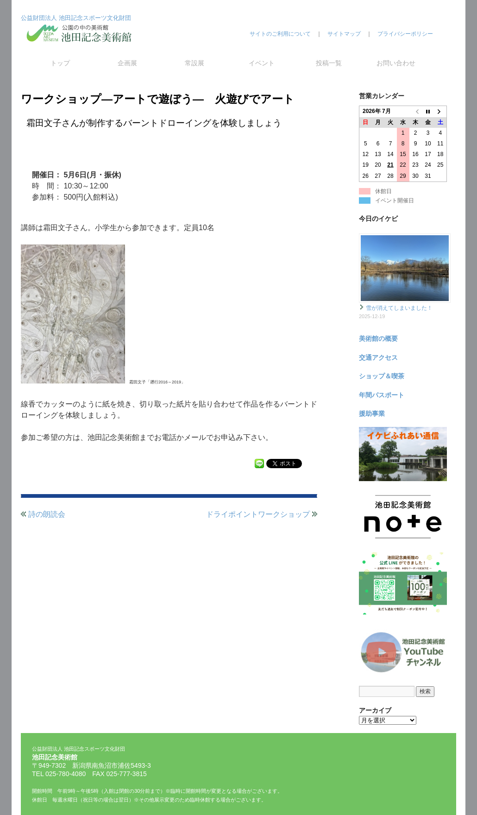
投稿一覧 (329, 63)
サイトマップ (344, 34)
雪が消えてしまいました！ (399, 308)
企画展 (127, 63)
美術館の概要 (378, 338)
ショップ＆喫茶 (381, 376)
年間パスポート (381, 395)
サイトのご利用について (280, 34)
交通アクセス (378, 357)
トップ (60, 63)
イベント (262, 63)
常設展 (194, 63)
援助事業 (372, 413)
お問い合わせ (396, 63)
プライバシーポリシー (405, 34)
